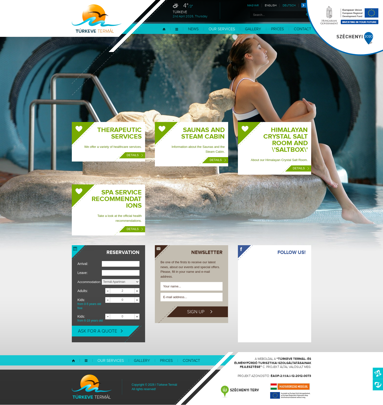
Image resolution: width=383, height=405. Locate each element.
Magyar (253, 5)
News (193, 29)
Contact (191, 360)
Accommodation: (89, 282)
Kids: (91, 304)
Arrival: (82, 264)
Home (164, 29)
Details (135, 155)
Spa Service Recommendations (117, 199)
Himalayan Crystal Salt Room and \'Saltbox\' (285, 140)
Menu (176, 29)
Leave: (82, 273)
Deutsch (289, 5)
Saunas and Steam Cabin (203, 133)
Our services (222, 29)
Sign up (199, 311)
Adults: (82, 291)
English (271, 5)
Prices (277, 29)
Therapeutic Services (119, 133)
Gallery (253, 29)
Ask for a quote (100, 331)
